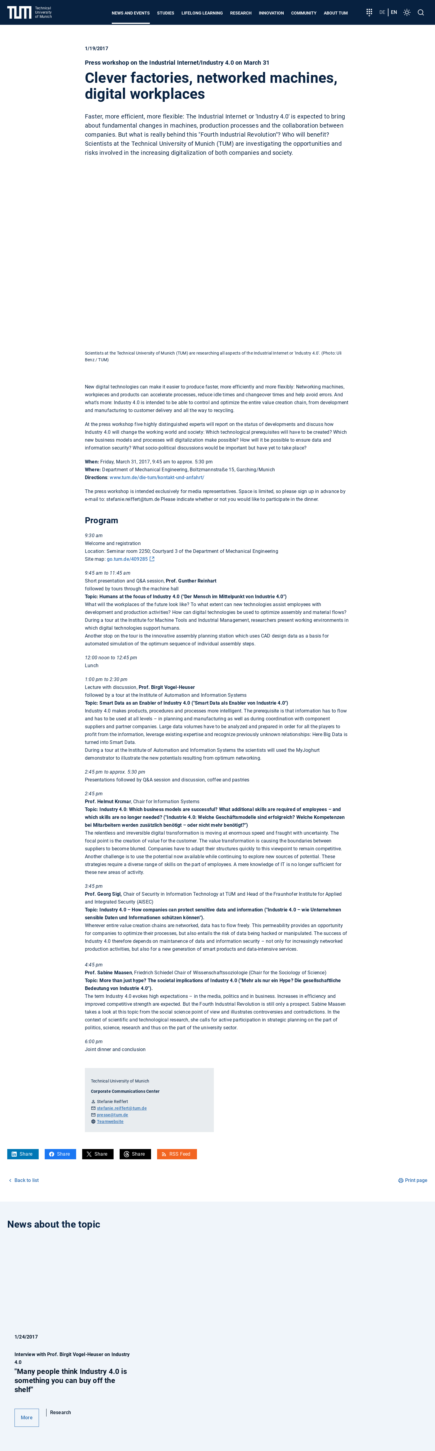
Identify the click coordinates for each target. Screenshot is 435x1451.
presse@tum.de (112, 1114)
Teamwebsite (110, 1121)
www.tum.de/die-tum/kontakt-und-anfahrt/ (157, 477)
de (382, 12)
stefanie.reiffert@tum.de (122, 1108)
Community (304, 13)
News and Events (131, 13)
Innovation (271, 13)
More (27, 1417)
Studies (165, 13)
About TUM (336, 13)
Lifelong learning (202, 13)
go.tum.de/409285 (127, 559)
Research (241, 13)
